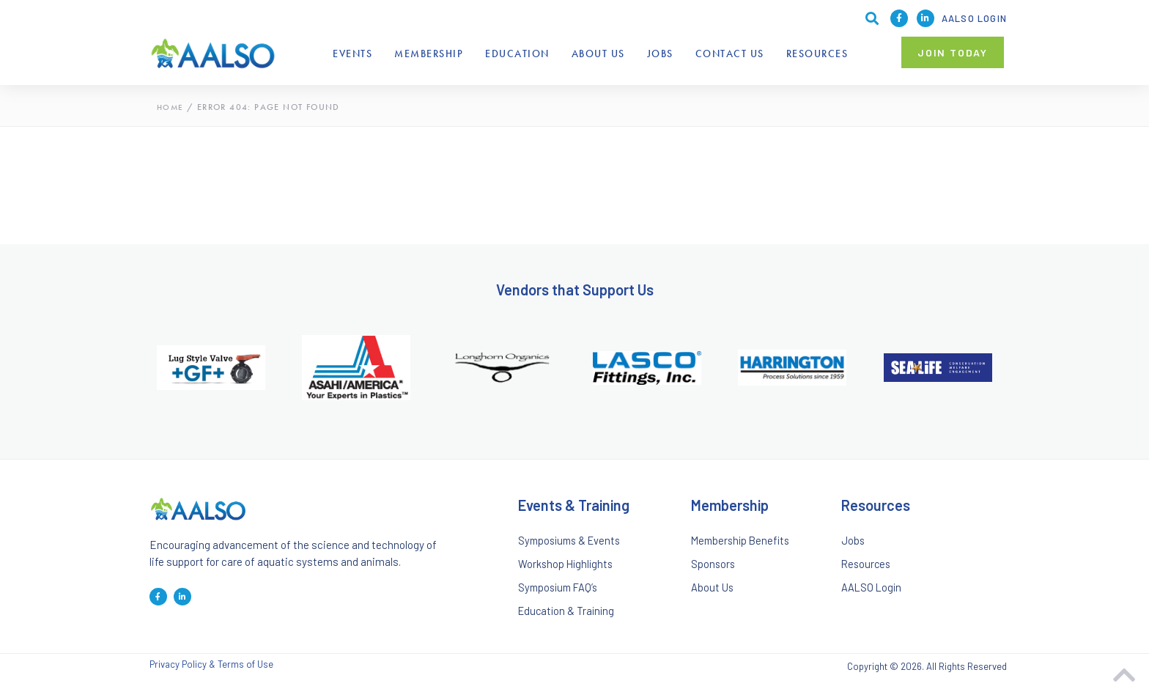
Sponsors (713, 568)
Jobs (660, 53)
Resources (817, 53)
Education (517, 53)
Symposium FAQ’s (560, 593)
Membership (428, 53)
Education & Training (568, 620)
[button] (952, 52)
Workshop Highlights (567, 568)
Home (171, 107)
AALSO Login (974, 18)
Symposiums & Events (572, 541)
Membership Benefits (742, 541)
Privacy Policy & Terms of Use (211, 674)
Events (352, 53)
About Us (598, 53)
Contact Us (729, 53)
